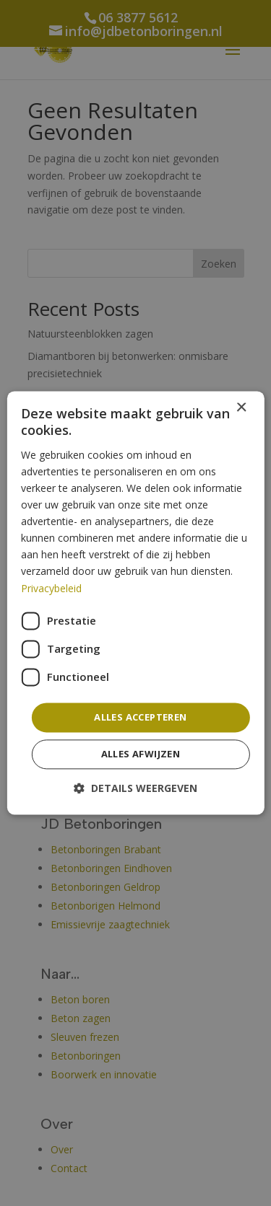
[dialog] (135, 602)
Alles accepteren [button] (140, 716)
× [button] (241, 407)
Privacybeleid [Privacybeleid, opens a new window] (51, 588)
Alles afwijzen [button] (141, 754)
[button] (135, 788)
